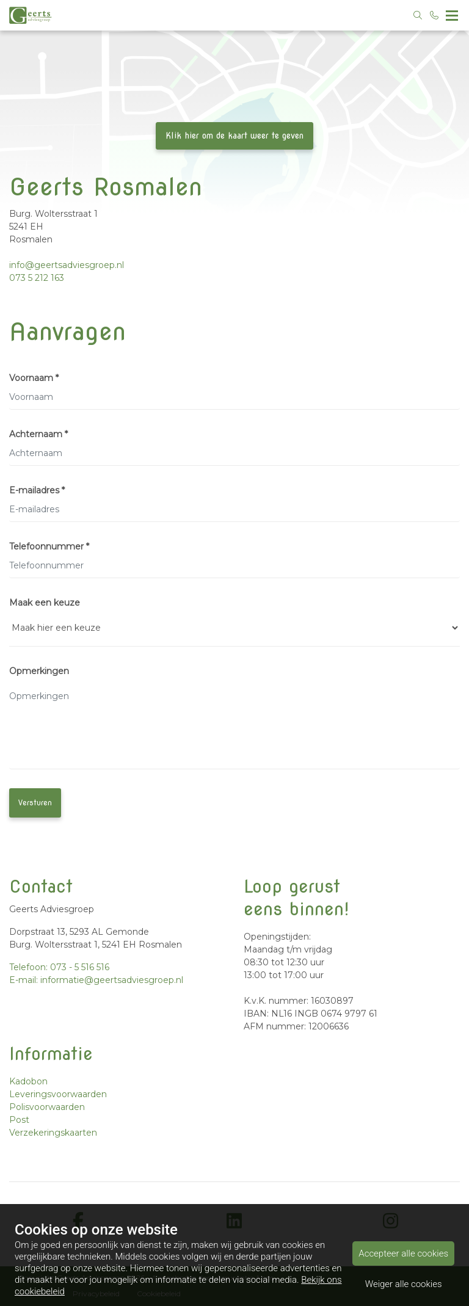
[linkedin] (234, 1221)
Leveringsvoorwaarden (58, 1094)
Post (19, 1119)
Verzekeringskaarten (53, 1132)
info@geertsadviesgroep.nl (66, 264)
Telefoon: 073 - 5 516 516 (59, 967)
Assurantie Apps (245, 1277)
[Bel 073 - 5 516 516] (434, 15)
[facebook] (78, 1221)
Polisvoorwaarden (47, 1106)
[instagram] (391, 1221)
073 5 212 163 (36, 277)
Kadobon (28, 1081)
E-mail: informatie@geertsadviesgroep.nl (96, 979)
